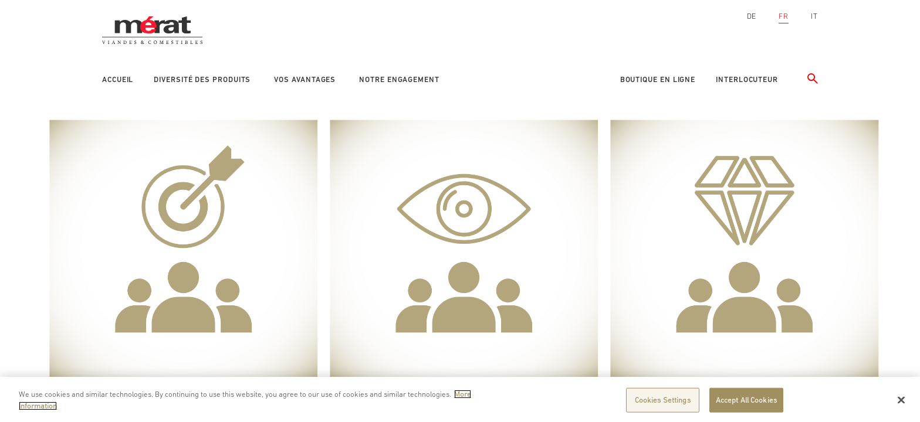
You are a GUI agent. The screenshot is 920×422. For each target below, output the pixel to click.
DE (752, 16)
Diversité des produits (202, 79)
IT (814, 16)
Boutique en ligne (657, 79)
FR (784, 16)
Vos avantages (305, 79)
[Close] (901, 403)
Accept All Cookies (746, 402)
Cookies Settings (663, 402)
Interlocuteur (747, 79)
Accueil (117, 79)
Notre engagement (399, 79)
